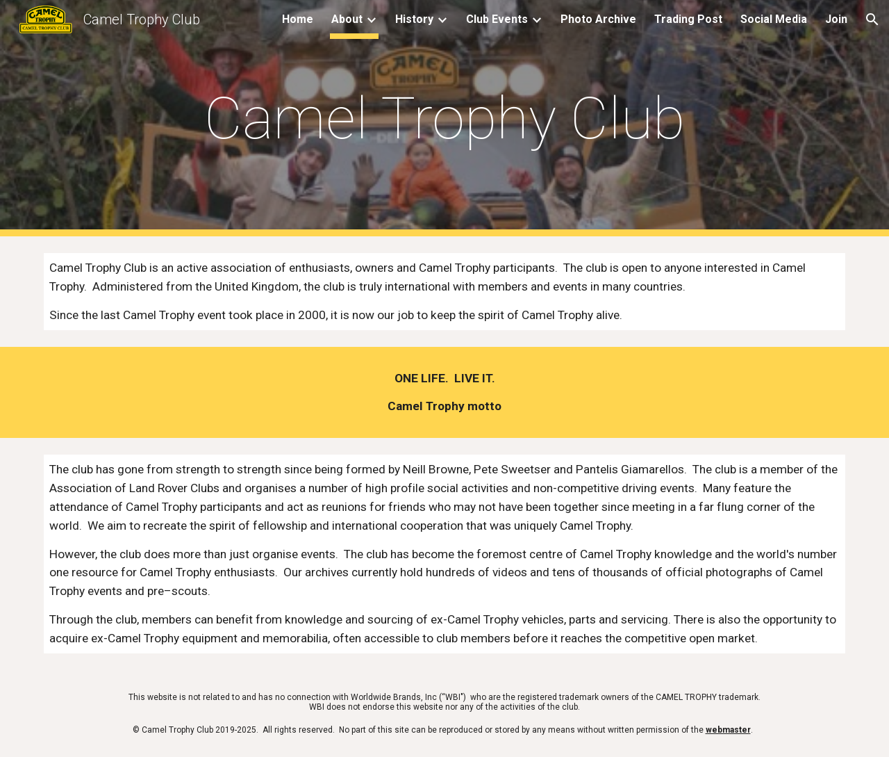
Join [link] (836, 19)
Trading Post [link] (688, 19)
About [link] (347, 19)
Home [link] (297, 19)
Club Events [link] (497, 19)
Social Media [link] (773, 19)
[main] (444, 118)
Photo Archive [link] (598, 19)
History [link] (414, 19)
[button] (872, 19)
